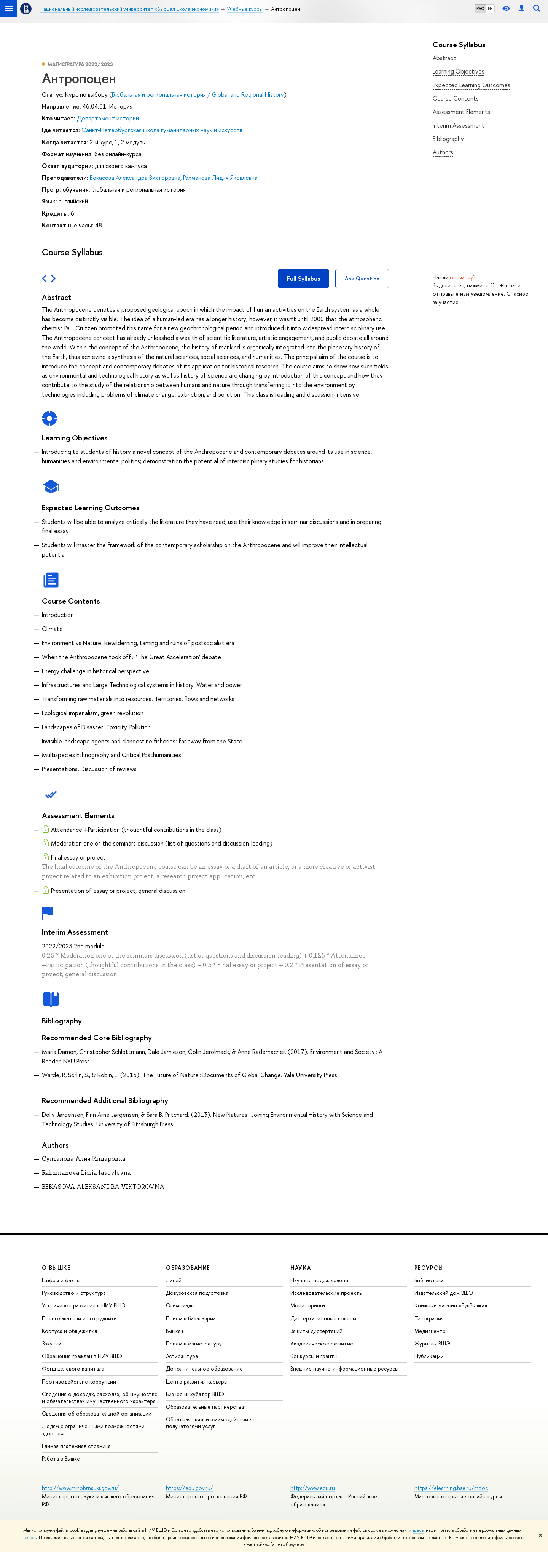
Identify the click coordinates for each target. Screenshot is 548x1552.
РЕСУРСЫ (428, 1267)
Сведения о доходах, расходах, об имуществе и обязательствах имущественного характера (100, 1397)
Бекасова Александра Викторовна (135, 177)
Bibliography (448, 139)
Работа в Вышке (61, 1458)
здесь (418, 1530)
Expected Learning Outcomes (471, 85)
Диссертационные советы (323, 1318)
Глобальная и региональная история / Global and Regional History (198, 94)
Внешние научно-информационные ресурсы (344, 1368)
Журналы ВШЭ (432, 1343)
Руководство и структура (74, 1292)
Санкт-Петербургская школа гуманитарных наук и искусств (161, 130)
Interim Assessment (458, 125)
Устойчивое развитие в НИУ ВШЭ (84, 1305)
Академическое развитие (321, 1343)
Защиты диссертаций (316, 1330)
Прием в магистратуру (194, 1343)
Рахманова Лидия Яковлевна (220, 177)
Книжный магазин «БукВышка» (450, 1305)
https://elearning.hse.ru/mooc (451, 1487)
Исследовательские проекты (326, 1292)
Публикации (429, 1356)
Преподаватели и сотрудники (79, 1318)
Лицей (174, 1280)
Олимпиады (180, 1305)
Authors (443, 152)
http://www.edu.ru (312, 1487)
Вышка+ (175, 1330)
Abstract (444, 58)
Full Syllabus (303, 278)
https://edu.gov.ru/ (189, 1487)
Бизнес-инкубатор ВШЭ (195, 1394)
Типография (429, 1318)
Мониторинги (307, 1305)
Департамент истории (108, 118)
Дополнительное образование (204, 1368)
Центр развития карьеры (197, 1381)
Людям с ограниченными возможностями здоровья (93, 1429)
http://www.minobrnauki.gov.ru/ (80, 1487)
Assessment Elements (461, 111)
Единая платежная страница (76, 1445)
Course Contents (456, 98)
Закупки (51, 1343)
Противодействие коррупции (79, 1381)
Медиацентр (430, 1330)
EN (490, 8)
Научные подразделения (320, 1280)
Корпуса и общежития (69, 1330)
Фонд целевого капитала (73, 1368)
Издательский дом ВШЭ (443, 1292)
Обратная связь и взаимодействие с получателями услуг (210, 1423)
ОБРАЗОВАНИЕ (188, 1267)
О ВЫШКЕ (56, 1267)
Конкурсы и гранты (314, 1356)
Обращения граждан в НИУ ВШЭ (82, 1356)
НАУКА (300, 1267)
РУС (480, 8)
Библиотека (429, 1280)
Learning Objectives (458, 71)
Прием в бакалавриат (192, 1318)
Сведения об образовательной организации (96, 1413)
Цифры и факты (61, 1280)
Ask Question (362, 278)
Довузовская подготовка (197, 1292)
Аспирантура (182, 1356)
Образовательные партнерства (205, 1406)
